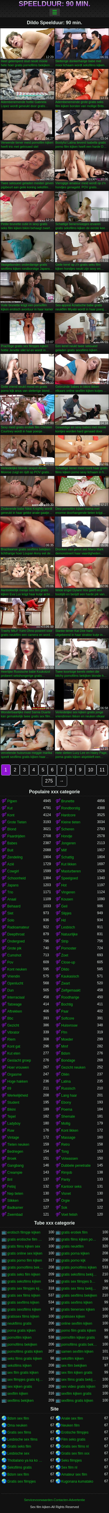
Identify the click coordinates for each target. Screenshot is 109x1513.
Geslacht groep (19, 1060)
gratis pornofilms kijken (79, 1267)
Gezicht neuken (73, 1067)
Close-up (68, 962)
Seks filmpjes (71, 1460)
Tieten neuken (18, 1144)
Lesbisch (68, 927)
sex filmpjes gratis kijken (25, 1380)
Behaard (13, 906)
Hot (64, 885)
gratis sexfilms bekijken (79, 1295)
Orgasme (14, 1074)
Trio (10, 892)
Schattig (67, 857)
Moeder (67, 1039)
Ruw (10, 1130)
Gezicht (13, 1025)
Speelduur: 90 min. (54, 4)
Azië (10, 864)
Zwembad (15, 1215)
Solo (10, 920)
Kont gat (13, 1046)
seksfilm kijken (72, 1359)
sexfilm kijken (17, 1394)
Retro (65, 1144)
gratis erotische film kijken (25, 1239)
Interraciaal (15, 997)
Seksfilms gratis (19, 1467)
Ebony (66, 1102)
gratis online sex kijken (24, 1253)
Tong (65, 1151)
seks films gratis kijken (24, 1359)
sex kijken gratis (19, 1387)
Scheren (67, 829)
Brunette (67, 801)
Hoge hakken (17, 1081)
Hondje (66, 836)
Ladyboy (13, 1123)
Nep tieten (15, 1194)
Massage (68, 1137)
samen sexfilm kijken (77, 1351)
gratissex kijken (73, 1316)
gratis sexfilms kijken (23, 1302)
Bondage (68, 1060)
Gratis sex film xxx (75, 1453)
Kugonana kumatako (77, 1481)
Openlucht (15, 983)
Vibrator (13, 1032)
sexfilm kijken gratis (76, 1394)
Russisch (68, 1088)
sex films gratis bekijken (79, 1380)
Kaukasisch (70, 976)
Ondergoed (16, 941)
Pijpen (12, 801)
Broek (11, 1159)
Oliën (65, 1074)
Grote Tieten (16, 822)
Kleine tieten (71, 822)
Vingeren (68, 892)
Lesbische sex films (22, 1439)
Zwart (65, 983)
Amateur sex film (74, 1474)
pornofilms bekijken (22, 1344)
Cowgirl (13, 871)
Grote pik (14, 948)
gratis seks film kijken (23, 1274)
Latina (66, 1081)
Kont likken (69, 1130)
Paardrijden (16, 836)
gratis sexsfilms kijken (24, 1309)
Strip (65, 941)
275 (49, 780)
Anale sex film (72, 1418)
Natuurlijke (69, 934)
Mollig (65, 1123)
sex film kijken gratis (76, 1373)
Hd (63, 920)
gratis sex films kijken (23, 1295)
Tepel (11, 1116)
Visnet (66, 1194)
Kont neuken (17, 969)
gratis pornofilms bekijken (25, 1267)
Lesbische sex (18, 1453)
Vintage (13, 1137)
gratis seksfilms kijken (24, 1281)
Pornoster (68, 948)
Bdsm (65, 1053)
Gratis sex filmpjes (21, 1481)
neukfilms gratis (19, 1323)
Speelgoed (69, 878)
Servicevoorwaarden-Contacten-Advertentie (54, 1500)
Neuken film (70, 1425)
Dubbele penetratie (76, 1166)
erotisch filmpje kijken (23, 1232)
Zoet (64, 955)
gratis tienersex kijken (78, 1309)
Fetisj (11, 1187)
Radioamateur (18, 927)
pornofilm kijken (19, 1337)
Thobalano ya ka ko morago (25, 1460)
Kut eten (13, 1053)
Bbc (10, 1018)
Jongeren (68, 843)
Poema (66, 1109)
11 (102, 769)
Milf (64, 850)
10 (90, 769)
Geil (64, 906)
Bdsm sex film (18, 1418)
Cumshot (14, 955)
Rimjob (66, 1173)
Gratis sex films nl (75, 1446)
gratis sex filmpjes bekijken (79, 1281)
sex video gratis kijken (78, 1387)
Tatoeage (14, 1004)
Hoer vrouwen (18, 1067)
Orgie (65, 1201)
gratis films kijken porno (79, 1239)
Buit (10, 850)
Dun (10, 990)
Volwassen (69, 1159)
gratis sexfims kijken (76, 1302)
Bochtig (67, 1004)
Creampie (14, 1173)
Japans (13, 885)
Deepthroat (15, 934)
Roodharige (70, 997)
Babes (12, 843)
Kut (9, 808)
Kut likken (68, 864)
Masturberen (71, 871)
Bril (9, 1180)
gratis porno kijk (73, 1260)
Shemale (68, 1116)
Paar (65, 1011)
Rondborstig (70, 808)
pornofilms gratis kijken (25, 1351)
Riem (11, 1039)
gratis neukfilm (72, 1246)
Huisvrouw (69, 1025)
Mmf (64, 1046)
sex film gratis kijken (22, 1373)
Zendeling (15, 857)
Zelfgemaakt (71, 990)
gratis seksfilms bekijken (79, 1274)
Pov (10, 962)
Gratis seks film (19, 1446)
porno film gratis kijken (78, 1330)
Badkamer (15, 1208)
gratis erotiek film (74, 1232)
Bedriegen (15, 1151)
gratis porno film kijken (24, 1260)
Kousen (67, 899)
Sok (64, 1208)
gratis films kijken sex (23, 1246)
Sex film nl (69, 1467)
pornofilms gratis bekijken (79, 1344)
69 (9, 1088)
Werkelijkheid (17, 1095)
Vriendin (13, 976)
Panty (65, 1180)
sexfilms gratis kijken (77, 1401)
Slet (10, 913)
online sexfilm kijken (76, 1323)
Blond (11, 829)
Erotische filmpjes (75, 1432)
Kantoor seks (71, 1187)
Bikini (11, 1109)
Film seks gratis (73, 1439)
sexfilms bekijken (20, 1401)
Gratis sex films (19, 1432)
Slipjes (66, 913)
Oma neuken (17, 1425)
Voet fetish (69, 1215)
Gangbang (15, 1166)
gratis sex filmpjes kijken (25, 1288)
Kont (11, 815)
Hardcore (68, 815)
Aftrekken (14, 1011)
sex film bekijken (74, 1366)
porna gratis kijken (21, 1330)
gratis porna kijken (75, 1253)
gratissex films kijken (23, 1316)
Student (13, 1102)
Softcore (67, 1018)
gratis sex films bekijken (79, 1288)
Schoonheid (16, 878)
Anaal (11, 899)
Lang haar (69, 1095)
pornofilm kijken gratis (78, 1337)
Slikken (13, 1201)
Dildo (65, 969)
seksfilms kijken (19, 1366)
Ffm (64, 1032)
